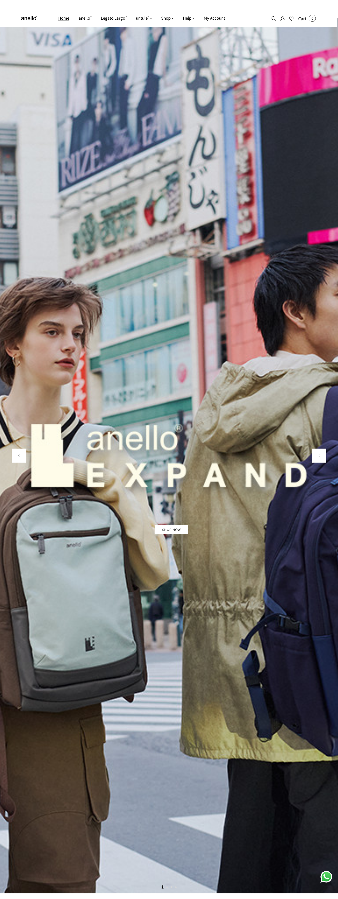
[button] (302, 18)
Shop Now (171, 529)
